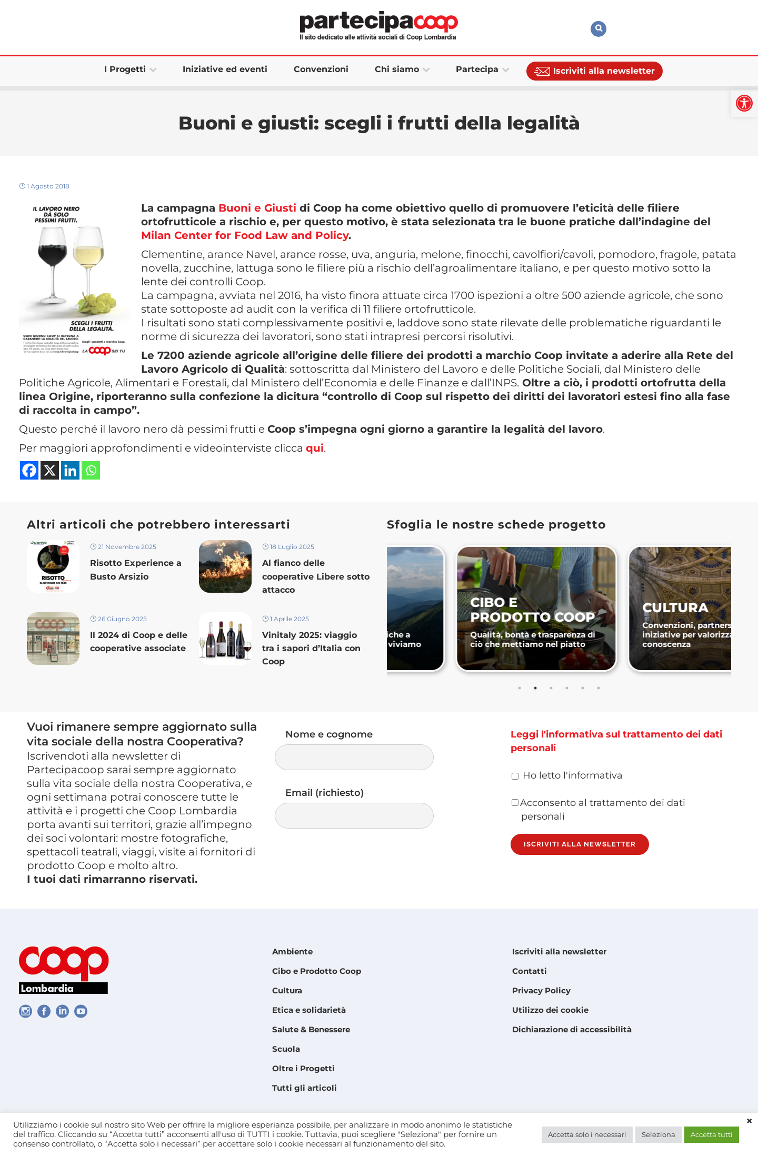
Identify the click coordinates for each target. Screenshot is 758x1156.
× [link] (749, 1121)
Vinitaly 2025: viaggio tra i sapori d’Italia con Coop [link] (311, 648)
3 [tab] (551, 688)
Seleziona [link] (658, 1134)
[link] (744, 103)
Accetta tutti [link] (712, 1134)
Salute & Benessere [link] (311, 1029)
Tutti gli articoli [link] (304, 1088)
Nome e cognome (364, 749)
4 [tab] (567, 688)
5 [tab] (582, 688)
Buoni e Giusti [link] (257, 208)
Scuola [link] (286, 1049)
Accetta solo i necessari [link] (587, 1134)
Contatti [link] (529, 971)
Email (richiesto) (364, 808)
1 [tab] (519, 688)
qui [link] (315, 448)
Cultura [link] (287, 990)
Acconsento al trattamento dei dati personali (598, 809)
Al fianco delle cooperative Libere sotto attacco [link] (316, 576)
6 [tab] (598, 688)
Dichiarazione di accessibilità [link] (572, 1029)
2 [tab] (535, 688)
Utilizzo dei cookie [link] (550, 1010)
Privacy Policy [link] (541, 990)
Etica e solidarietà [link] (309, 1010)
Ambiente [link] (292, 951)
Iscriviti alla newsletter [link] (559, 951)
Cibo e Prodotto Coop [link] (316, 971)
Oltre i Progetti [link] (303, 1068)
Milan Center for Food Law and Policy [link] (244, 235)
